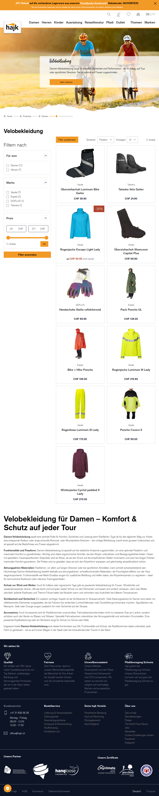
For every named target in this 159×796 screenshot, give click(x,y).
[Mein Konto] (119, 14)
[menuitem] (58, 712)
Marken (150, 22)
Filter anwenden (27, 254)
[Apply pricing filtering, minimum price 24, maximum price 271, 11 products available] (44, 244)
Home (9, 116)
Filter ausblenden (67, 139)
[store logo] (12, 27)
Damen (45, 116)
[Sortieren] (105, 139)
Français (151, 791)
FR (153, 14)
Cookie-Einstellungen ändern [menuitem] (139, 735)
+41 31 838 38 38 (19, 712)
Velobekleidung (66, 116)
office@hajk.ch (17, 733)
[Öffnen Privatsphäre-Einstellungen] (7, 788)
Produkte (27, 116)
